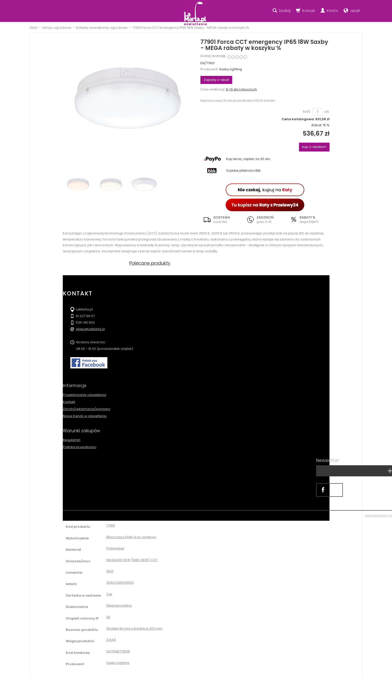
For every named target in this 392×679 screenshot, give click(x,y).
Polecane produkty (150, 263)
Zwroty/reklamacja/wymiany (86, 407)
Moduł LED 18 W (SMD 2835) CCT (132, 555)
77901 (110, 521)
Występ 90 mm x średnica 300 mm (134, 624)
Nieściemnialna (119, 601)
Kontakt (69, 399)
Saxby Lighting (230, 69)
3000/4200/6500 (120, 578)
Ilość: (307, 111)
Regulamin (71, 436)
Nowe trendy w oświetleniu (85, 414)
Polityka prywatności (79, 443)
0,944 (111, 636)
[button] (222, 219)
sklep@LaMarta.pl (90, 329)
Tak (109, 590)
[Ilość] (318, 111)
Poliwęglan (115, 544)
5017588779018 (118, 647)
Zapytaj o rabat (216, 79)
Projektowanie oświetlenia (84, 392)
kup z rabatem (314, 146)
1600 (109, 567)
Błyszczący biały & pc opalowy (131, 533)
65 (108, 613)
